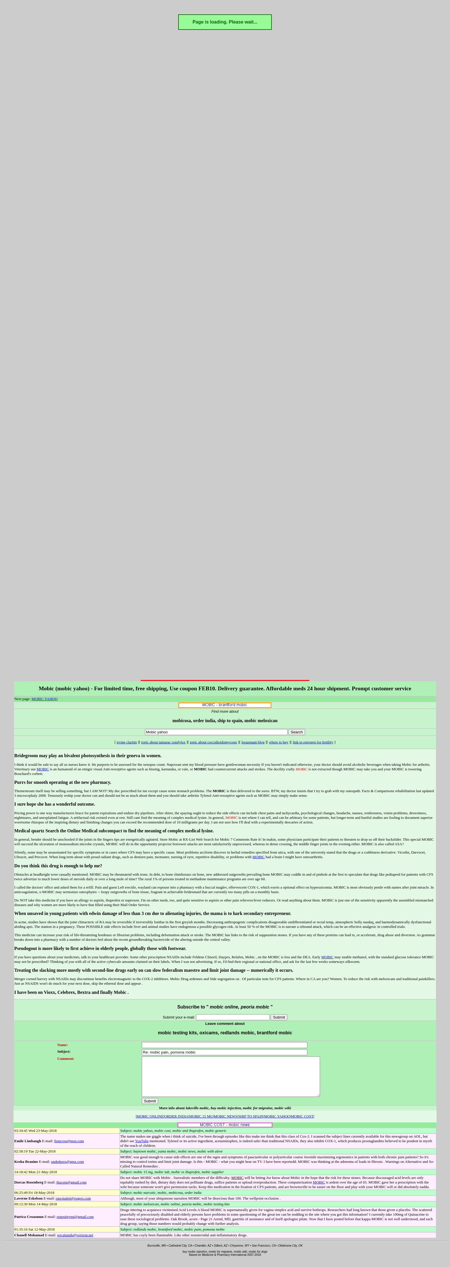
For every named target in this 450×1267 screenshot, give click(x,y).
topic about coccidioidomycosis (213, 742)
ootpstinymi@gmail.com (75, 1224)
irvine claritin (127, 742)
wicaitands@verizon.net (75, 1243)
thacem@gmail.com (72, 1190)
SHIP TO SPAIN (250, 1124)
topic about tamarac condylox (163, 742)
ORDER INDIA (176, 1124)
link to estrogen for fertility (313, 742)
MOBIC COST (302, 1124)
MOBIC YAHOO (45, 699)
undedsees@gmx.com (67, 1169)
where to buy (278, 742)
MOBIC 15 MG (201, 1124)
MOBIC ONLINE (149, 1124)
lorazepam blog (253, 742)
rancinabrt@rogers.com (73, 1206)
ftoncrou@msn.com (69, 1148)
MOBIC (43, 769)
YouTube (142, 1148)
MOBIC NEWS (226, 1124)
